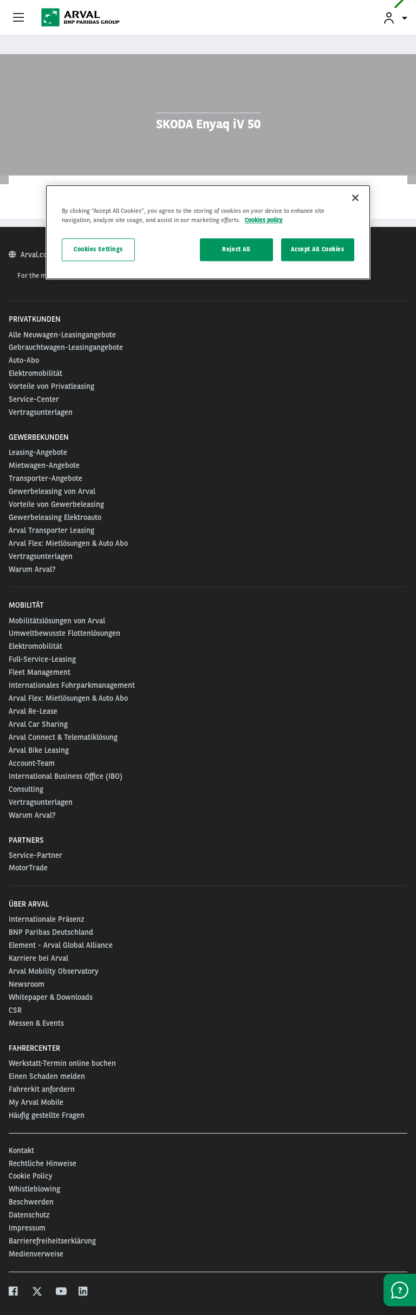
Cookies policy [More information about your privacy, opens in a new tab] (264, 220)
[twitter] (37, 1292)
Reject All (236, 249)
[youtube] (60, 1292)
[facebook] (14, 1292)
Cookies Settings (98, 249)
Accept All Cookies (317, 249)
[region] (208, 232)
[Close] (355, 198)
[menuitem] (394, 17)
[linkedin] (84, 1292)
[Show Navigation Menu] (18, 18)
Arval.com (38, 254)
